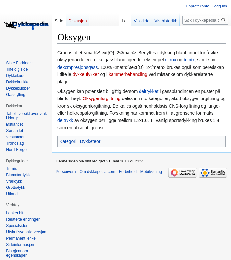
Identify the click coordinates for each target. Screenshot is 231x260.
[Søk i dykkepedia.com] (205, 20)
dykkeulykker (86, 74)
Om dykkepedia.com (97, 171)
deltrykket (148, 91)
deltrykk (65, 120)
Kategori (67, 141)
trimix (189, 59)
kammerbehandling (128, 74)
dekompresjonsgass (77, 67)
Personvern (66, 171)
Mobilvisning (151, 171)
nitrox (170, 59)
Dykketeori (90, 141)
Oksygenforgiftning (102, 98)
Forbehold (128, 171)
